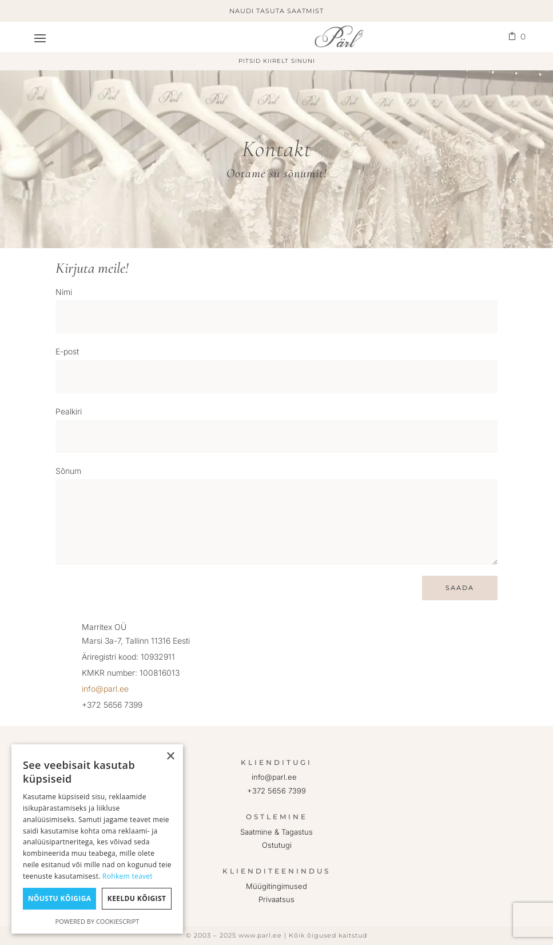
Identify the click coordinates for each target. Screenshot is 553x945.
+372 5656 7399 (276, 790)
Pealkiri (68, 411)
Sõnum (68, 471)
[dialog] (97, 839)
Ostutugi (277, 845)
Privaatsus (276, 899)
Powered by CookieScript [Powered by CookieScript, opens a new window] (97, 921)
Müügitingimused (276, 886)
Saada (454, 588)
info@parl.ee (105, 688)
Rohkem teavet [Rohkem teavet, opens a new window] (127, 876)
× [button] (170, 756)
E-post (67, 351)
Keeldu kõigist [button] (137, 898)
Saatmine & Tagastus (276, 831)
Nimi (63, 292)
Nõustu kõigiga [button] (59, 898)
